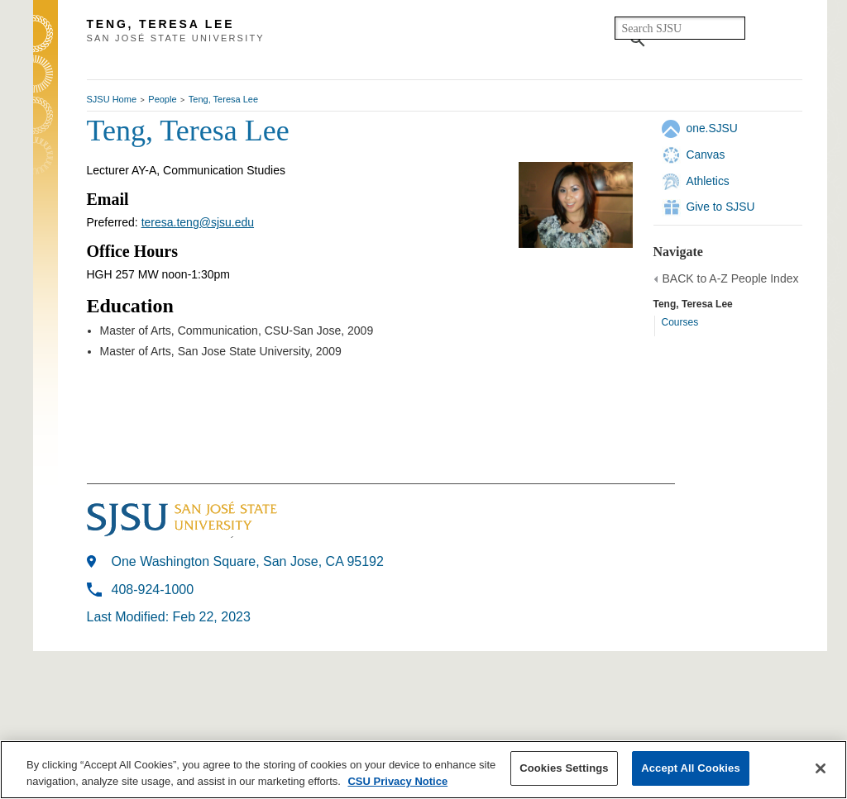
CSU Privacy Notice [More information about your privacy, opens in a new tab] (397, 781)
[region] (423, 769)
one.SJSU (712, 128)
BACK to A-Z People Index (731, 278)
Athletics (708, 181)
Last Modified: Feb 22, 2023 (169, 617)
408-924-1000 (153, 590)
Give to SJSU (721, 206)
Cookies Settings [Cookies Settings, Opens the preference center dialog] (564, 768)
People (162, 99)
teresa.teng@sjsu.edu (197, 222)
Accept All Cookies (690, 768)
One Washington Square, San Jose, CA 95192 (248, 561)
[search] (680, 28)
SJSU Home (112, 99)
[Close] (820, 768)
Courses (680, 322)
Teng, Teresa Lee (223, 99)
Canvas (706, 154)
